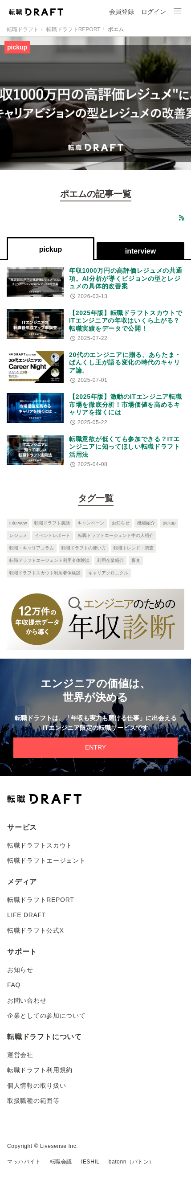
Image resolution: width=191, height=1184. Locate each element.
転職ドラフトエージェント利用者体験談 (49, 560)
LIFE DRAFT (26, 914)
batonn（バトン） (131, 1162)
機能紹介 (146, 522)
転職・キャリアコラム (31, 547)
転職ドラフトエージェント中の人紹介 (116, 535)
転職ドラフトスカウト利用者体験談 (45, 572)
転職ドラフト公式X (35, 930)
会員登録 (121, 11)
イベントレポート (52, 535)
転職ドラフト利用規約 (40, 1069)
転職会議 (61, 1162)
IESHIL (90, 1162)
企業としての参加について (46, 1015)
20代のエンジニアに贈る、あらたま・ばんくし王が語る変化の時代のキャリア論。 (125, 362)
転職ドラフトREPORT (73, 29)
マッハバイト (24, 1162)
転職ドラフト (23, 29)
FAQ (13, 984)
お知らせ (121, 522)
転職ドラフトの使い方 (83, 547)
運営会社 (20, 1054)
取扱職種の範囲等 (33, 1100)
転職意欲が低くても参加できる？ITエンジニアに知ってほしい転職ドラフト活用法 (124, 446)
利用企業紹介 (110, 560)
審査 (135, 560)
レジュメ (18, 535)
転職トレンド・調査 (134, 547)
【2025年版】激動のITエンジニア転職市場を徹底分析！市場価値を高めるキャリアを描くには (125, 404)
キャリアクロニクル (108, 572)
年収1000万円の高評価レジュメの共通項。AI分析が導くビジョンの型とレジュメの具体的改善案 (125, 278)
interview (18, 522)
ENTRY (95, 747)
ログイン (153, 11)
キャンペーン (90, 522)
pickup (169, 522)
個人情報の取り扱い (36, 1085)
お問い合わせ (26, 1000)
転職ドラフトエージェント (46, 860)
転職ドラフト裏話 (52, 522)
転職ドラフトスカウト (40, 845)
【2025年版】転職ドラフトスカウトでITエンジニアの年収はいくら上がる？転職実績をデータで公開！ (125, 320)
